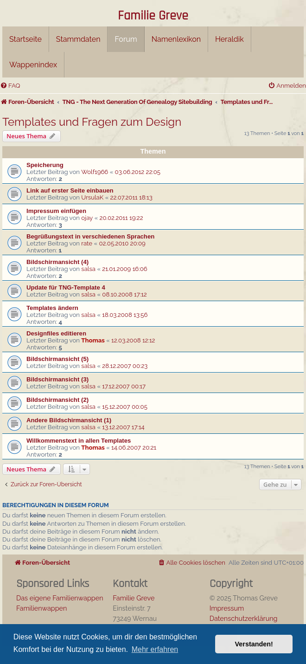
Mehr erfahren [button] (155, 649)
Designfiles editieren (56, 333)
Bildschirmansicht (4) (57, 261)
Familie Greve (153, 16)
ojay (87, 217)
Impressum (227, 608)
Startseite (25, 39)
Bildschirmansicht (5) (57, 358)
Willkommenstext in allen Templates (78, 440)
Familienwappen (41, 608)
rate (86, 243)
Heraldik (229, 39)
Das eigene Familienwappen (59, 598)
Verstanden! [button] (254, 644)
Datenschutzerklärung (244, 618)
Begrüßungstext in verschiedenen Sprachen (90, 236)
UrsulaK (92, 197)
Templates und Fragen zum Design (91, 122)
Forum (126, 39)
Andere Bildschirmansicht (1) (68, 420)
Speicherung (45, 164)
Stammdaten (78, 39)
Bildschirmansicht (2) (57, 399)
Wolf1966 (94, 171)
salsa (88, 268)
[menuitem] (10, 85)
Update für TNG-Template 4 (65, 287)
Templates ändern (52, 307)
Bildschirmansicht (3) (57, 379)
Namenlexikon (176, 39)
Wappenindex (33, 64)
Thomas (92, 340)
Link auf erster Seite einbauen (70, 190)
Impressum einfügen (56, 210)
